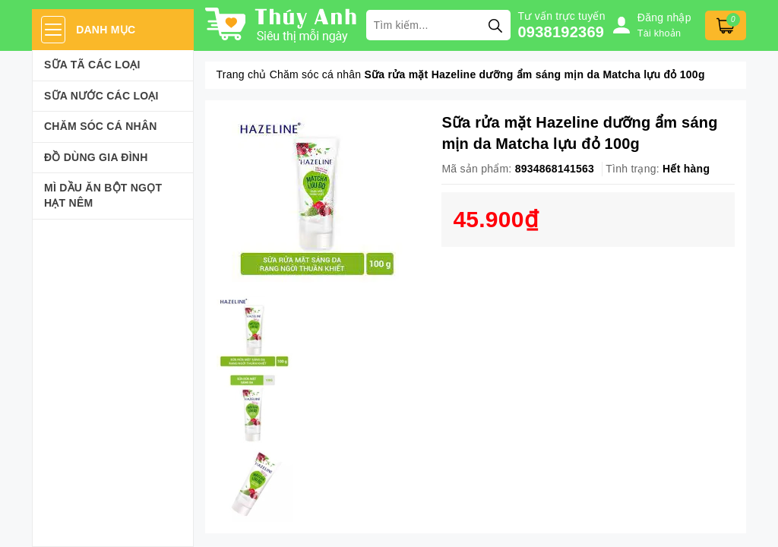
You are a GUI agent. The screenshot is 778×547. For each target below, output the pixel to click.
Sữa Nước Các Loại (101, 96)
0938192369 (561, 32)
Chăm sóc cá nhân (100, 126)
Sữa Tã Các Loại (92, 64)
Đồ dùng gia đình (96, 157)
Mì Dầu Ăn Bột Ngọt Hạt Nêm (103, 195)
